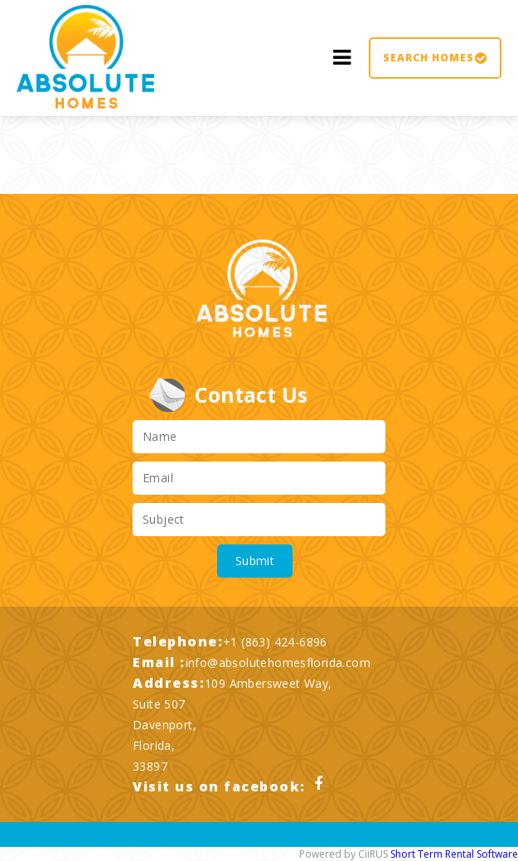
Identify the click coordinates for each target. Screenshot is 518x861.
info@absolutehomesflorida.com (278, 662)
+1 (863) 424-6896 (275, 642)
